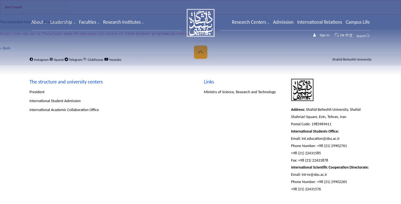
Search (361, 36)
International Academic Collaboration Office (64, 109)
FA (342, 35)
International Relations (319, 22)
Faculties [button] (89, 22)
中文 (349, 35)
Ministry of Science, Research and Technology (240, 92)
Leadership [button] (62, 22)
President (37, 92)
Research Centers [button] (250, 22)
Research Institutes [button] (123, 22)
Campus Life (358, 22)
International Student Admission (55, 101)
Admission (283, 22)
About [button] (39, 22)
